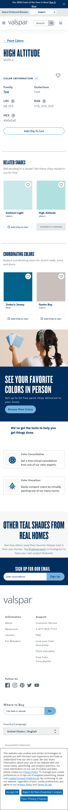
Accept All (12, 792)
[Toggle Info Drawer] (37, 78)
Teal (6, 92)
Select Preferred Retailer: (15, 12)
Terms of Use (44, 784)
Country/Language (15, 724)
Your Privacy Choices (34, 799)
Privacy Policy (30, 772)
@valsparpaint (37, 549)
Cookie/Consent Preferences (23, 778)
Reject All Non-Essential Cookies (42, 792)
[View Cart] (60, 23)
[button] (3, 23)
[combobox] (41, 23)
